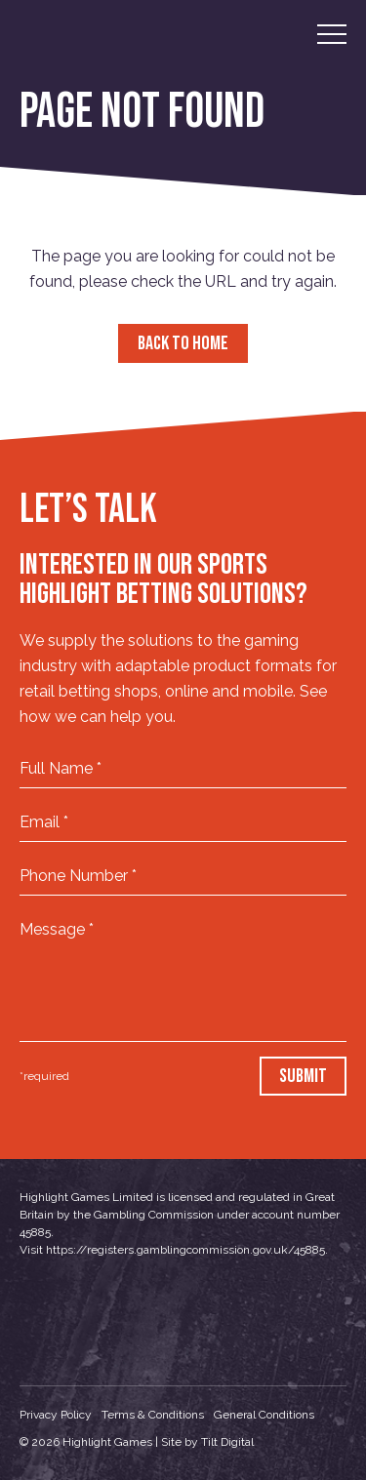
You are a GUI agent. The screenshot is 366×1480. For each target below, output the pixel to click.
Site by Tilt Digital (207, 1442)
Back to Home (183, 343)
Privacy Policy (56, 1414)
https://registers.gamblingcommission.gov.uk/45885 (185, 1250)
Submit (303, 1076)
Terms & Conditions (153, 1414)
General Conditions (264, 1414)
